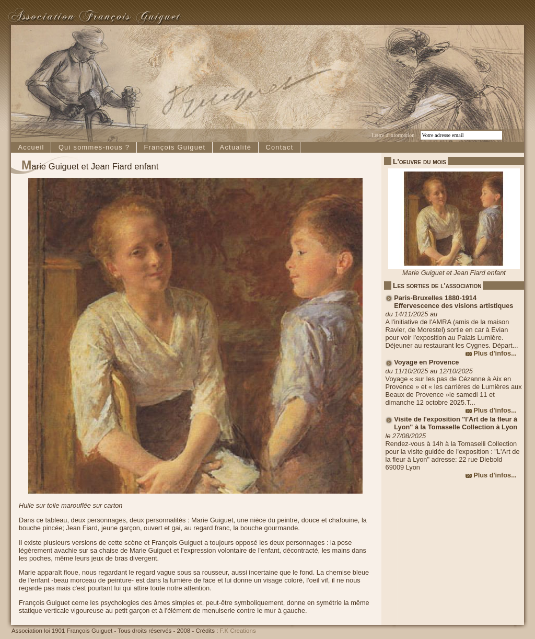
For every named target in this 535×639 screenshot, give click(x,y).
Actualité (236, 147)
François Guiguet (174, 147)
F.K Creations (238, 630)
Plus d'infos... (495, 353)
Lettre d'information (392, 135)
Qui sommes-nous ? (94, 147)
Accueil (31, 147)
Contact (279, 147)
